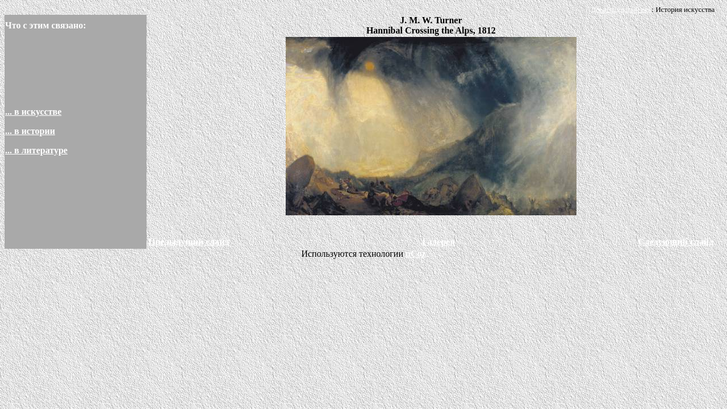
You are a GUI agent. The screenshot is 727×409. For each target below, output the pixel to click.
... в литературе (36, 150)
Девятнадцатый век (621, 9)
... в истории (30, 131)
